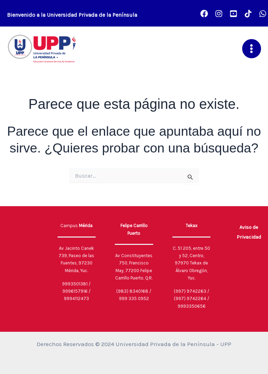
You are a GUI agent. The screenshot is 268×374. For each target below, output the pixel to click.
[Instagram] (219, 13)
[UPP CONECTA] (263, 13)
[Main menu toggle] (251, 48)
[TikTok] (248, 13)
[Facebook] (204, 13)
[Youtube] (233, 13)
